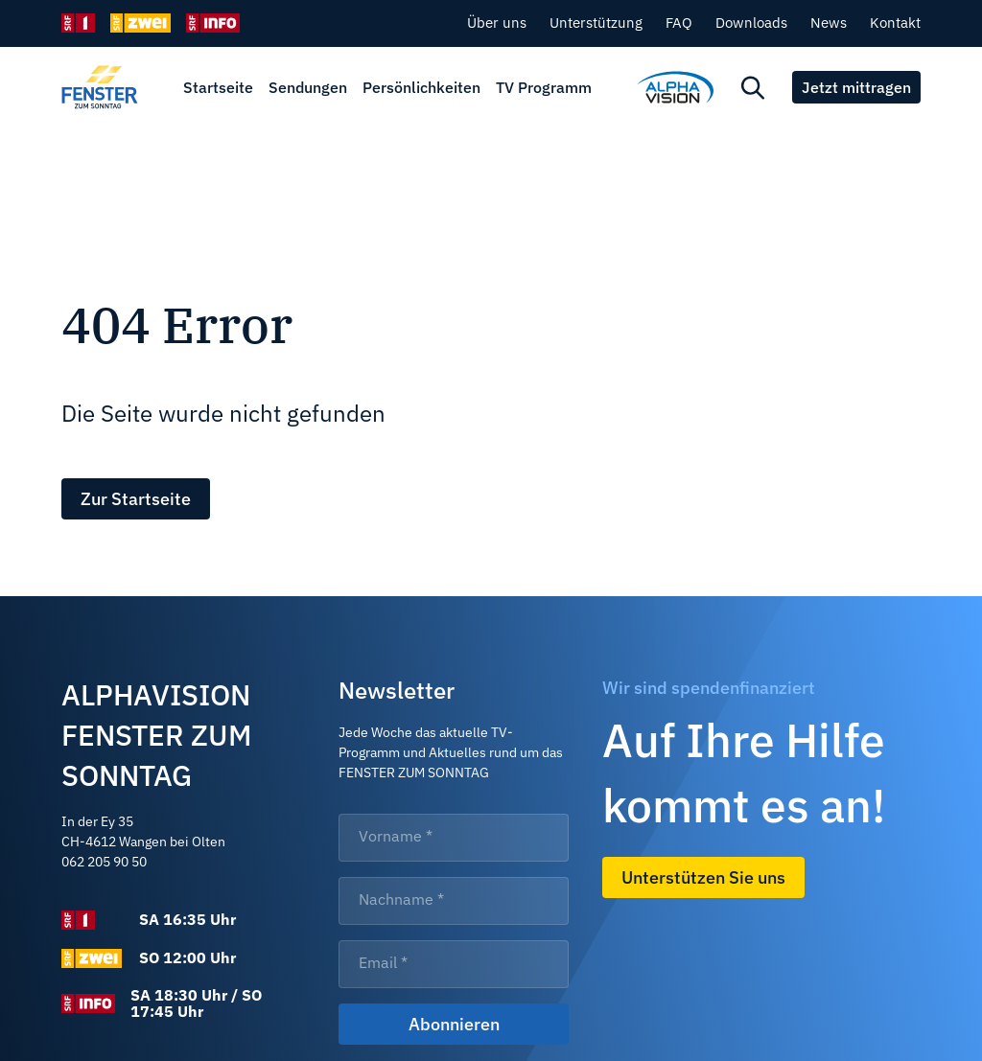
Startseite (218, 87)
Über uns (496, 22)
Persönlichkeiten (421, 87)
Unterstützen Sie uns (703, 877)
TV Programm (544, 87)
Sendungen (308, 87)
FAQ (679, 22)
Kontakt (895, 22)
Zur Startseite (136, 499)
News (828, 22)
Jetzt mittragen (856, 87)
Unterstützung (596, 22)
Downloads (751, 22)
